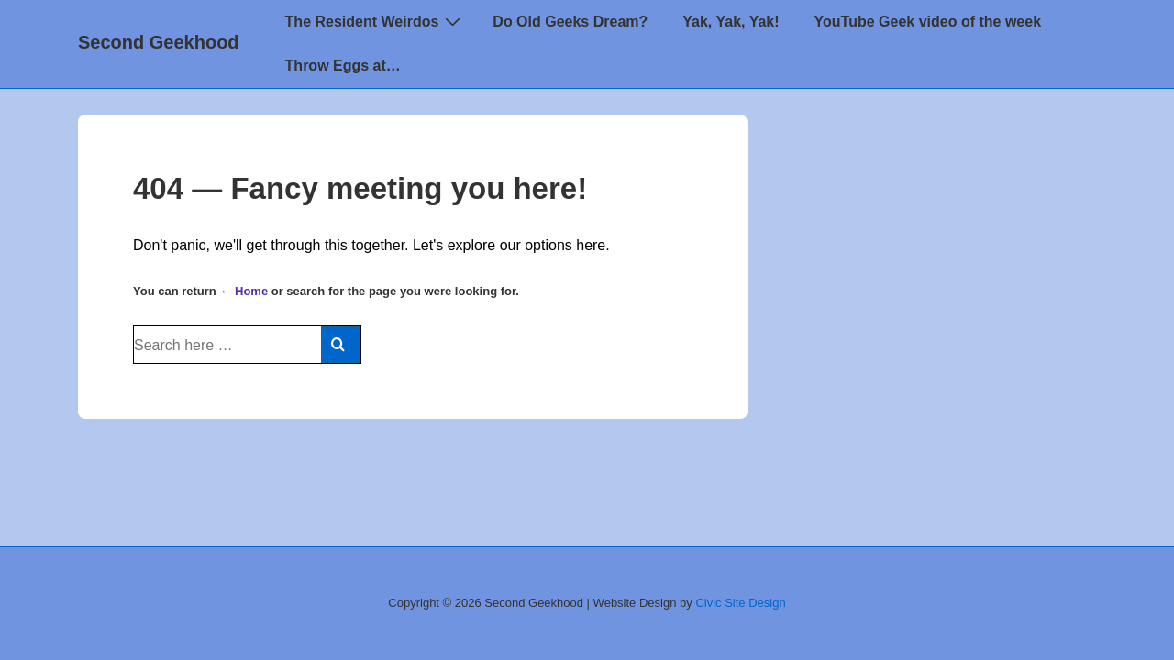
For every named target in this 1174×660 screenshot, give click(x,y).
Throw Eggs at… (343, 65)
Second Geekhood (158, 42)
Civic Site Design (740, 603)
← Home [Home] (243, 291)
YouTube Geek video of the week (927, 21)
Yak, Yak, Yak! (730, 21)
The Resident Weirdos (375, 21)
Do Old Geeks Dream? (570, 21)
